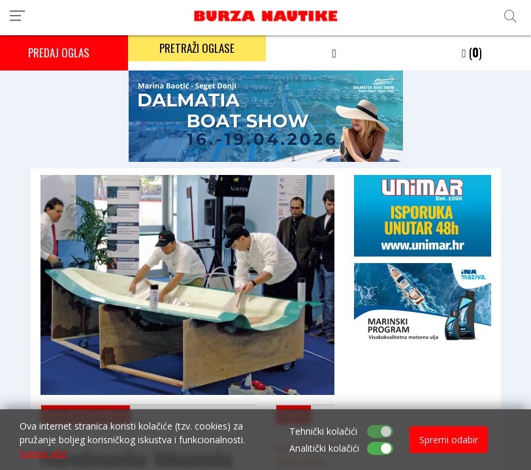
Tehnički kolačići (323, 431)
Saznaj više (43, 453)
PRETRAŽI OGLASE (196, 48)
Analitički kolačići (324, 448)
